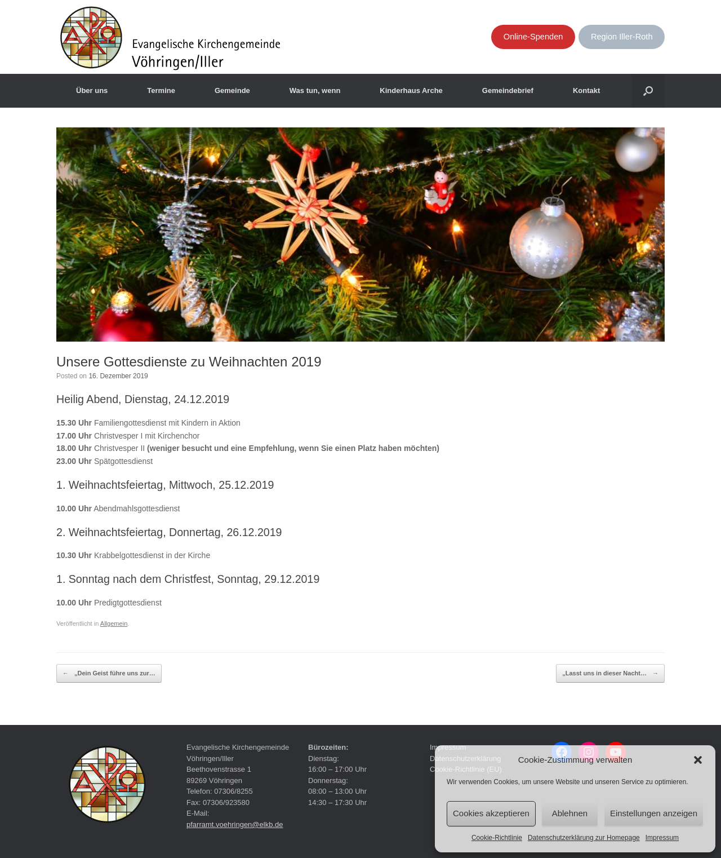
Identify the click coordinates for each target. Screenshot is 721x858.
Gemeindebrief (507, 90)
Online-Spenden (533, 36)
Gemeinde (232, 90)
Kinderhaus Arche (411, 90)
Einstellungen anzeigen (653, 813)
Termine (161, 90)
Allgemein (114, 623)
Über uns (92, 90)
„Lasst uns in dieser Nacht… (610, 673)
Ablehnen (570, 813)
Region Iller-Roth (622, 36)
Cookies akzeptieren (491, 813)
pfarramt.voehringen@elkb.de (234, 824)
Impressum (662, 838)
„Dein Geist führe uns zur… (109, 673)
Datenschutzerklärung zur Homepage (584, 838)
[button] (698, 760)
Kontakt (586, 90)
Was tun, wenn (315, 90)
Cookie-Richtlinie (496, 838)
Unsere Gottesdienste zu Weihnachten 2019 (189, 361)
